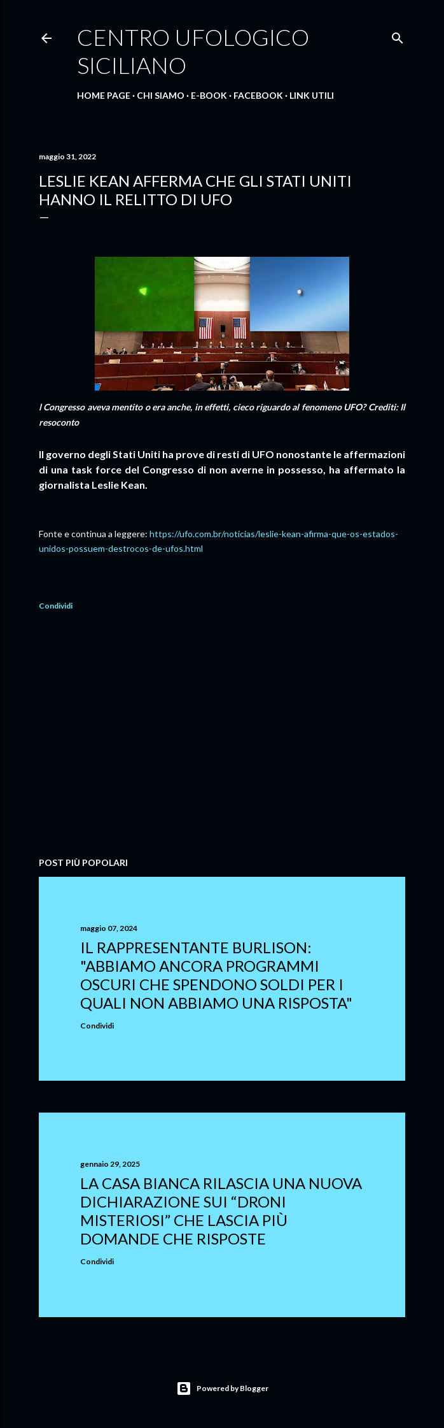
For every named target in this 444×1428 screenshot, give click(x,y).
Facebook (258, 95)
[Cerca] (397, 35)
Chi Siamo (160, 95)
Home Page (103, 95)
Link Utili (311, 95)
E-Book (209, 95)
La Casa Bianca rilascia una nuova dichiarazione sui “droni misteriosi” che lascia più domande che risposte (221, 1211)
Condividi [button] (56, 605)
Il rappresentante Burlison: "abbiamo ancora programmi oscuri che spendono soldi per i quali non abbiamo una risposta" (216, 975)
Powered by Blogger (222, 1388)
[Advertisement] (222, 736)
